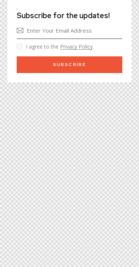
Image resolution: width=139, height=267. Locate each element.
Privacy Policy (76, 47)
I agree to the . (60, 46)
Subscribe (69, 64)
